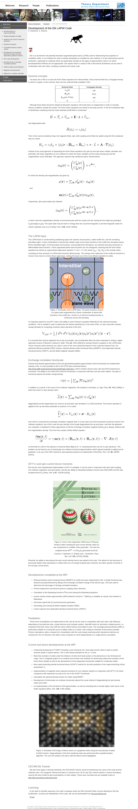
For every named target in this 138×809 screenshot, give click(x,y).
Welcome (10, 5)
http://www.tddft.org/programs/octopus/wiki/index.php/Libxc (51, 369)
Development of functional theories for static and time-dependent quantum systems (13, 54)
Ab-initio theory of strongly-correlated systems (12, 63)
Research (23, 5)
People (36, 5)
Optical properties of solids (12, 36)
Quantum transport (10, 44)
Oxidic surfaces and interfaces (14, 67)
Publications (52, 5)
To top (32, 797)
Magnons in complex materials (14, 73)
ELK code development (11, 59)
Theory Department (34, 24)
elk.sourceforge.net (98, 794)
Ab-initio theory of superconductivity (9, 32)
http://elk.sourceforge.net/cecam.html (42, 778)
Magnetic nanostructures (12, 70)
